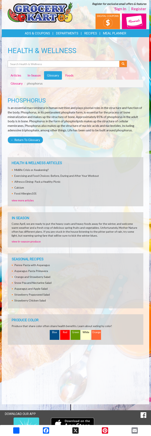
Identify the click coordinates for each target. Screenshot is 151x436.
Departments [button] (67, 33)
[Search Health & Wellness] (64, 64)
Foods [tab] (69, 75)
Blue (54, 332)
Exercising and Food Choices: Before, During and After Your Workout (56, 175)
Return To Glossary (25, 140)
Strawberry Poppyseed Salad (32, 294)
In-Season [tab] (34, 75)
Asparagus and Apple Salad (31, 288)
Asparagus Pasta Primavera (31, 271)
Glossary (17, 83)
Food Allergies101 (25, 193)
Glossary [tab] (53, 75)
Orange (96, 332)
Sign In (120, 8)
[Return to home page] (40, 12)
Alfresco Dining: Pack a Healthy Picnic (37, 181)
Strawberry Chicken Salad (30, 300)
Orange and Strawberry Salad (32, 276)
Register (138, 8)
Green (75, 332)
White (86, 332)
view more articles (23, 200)
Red (65, 332)
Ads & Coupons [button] (37, 33)
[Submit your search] (123, 64)
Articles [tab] (16, 75)
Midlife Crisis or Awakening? (31, 169)
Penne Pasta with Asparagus (32, 265)
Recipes (90, 33)
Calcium (19, 187)
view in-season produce (26, 241)
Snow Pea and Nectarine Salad (33, 282)
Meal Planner (114, 33)
